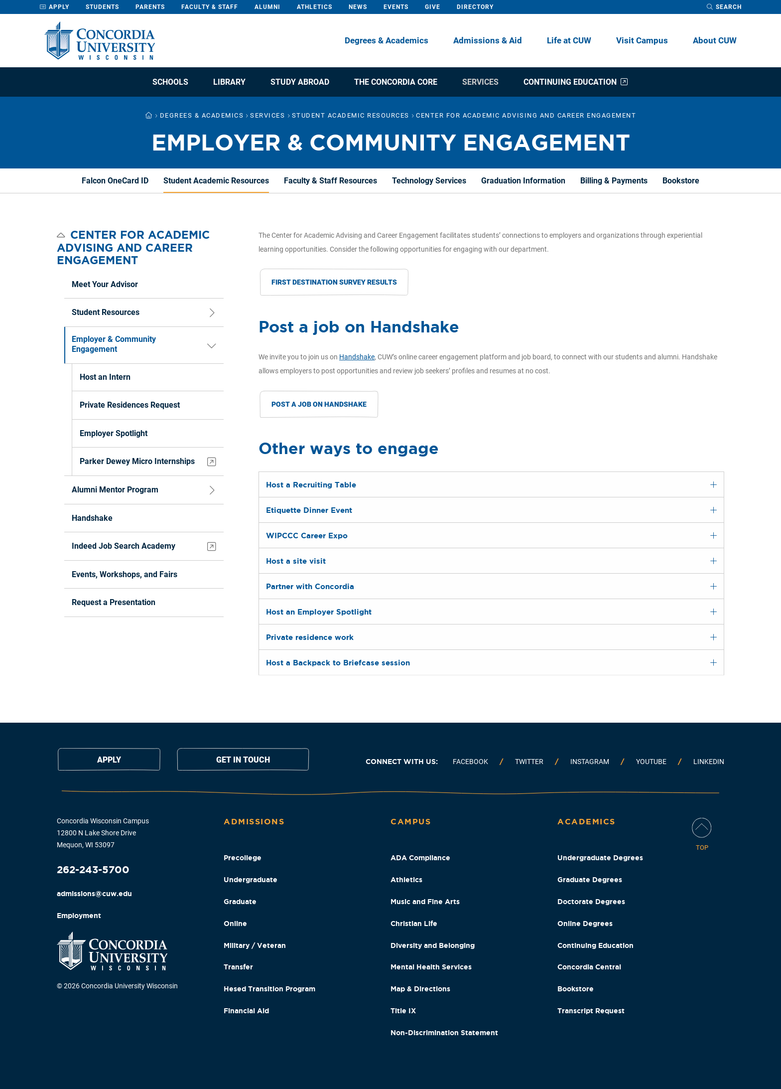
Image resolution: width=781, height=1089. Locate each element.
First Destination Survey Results (334, 282)
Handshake (357, 357)
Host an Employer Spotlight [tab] (319, 612)
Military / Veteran (255, 945)
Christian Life (413, 924)
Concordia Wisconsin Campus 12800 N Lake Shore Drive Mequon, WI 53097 (103, 833)
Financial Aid (246, 1011)
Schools (170, 82)
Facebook (470, 762)
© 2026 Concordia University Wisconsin (117, 986)
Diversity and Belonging (432, 945)
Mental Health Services (431, 967)
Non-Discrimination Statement (444, 1033)
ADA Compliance (420, 858)
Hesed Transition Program (269, 989)
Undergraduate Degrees (600, 858)
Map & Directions (420, 989)
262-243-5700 (93, 869)
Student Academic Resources (216, 180)
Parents (150, 6)
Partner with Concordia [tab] (310, 586)
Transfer (238, 967)
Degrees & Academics (386, 40)
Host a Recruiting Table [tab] (311, 484)
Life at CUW (569, 40)
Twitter (529, 762)
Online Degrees (585, 924)
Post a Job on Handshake (319, 404)
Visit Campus (642, 40)
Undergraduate (250, 880)
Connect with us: (402, 762)
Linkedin (708, 762)
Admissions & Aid (487, 40)
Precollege (242, 858)
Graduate (240, 902)
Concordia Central (589, 967)
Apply (54, 6)
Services (480, 82)
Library (229, 82)
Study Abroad (299, 82)
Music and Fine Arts (425, 902)
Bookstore (680, 180)
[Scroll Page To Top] (701, 835)
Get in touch (243, 760)
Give (432, 6)
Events (396, 6)
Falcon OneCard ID (115, 180)
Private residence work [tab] (310, 637)
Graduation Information (523, 180)
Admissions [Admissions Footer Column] (254, 821)
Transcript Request (591, 1011)
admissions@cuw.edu (94, 894)
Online (235, 924)
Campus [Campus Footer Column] (410, 821)
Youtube (651, 762)
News (358, 6)
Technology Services (429, 180)
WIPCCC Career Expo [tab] (307, 535)
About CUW (715, 40)
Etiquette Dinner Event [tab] (309, 510)
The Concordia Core (395, 82)
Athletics (314, 6)
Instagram (589, 762)
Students (102, 6)
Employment (79, 916)
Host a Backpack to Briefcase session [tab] (338, 662)
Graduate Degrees (589, 880)
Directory (475, 6)
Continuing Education (576, 82)
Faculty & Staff (209, 6)
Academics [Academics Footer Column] (586, 821)
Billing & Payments (614, 180)
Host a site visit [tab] (296, 561)
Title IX (403, 1011)
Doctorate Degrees (591, 902)
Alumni (267, 6)
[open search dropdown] (724, 7)
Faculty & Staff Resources (330, 180)
